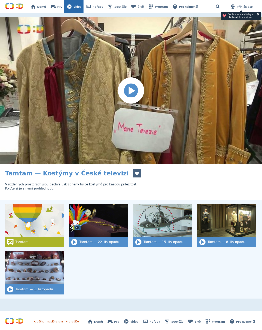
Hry (56, 6)
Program (158, 6)
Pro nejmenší (185, 6)
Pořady (94, 6)
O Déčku (39, 321)
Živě (137, 6)
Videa (73, 6)
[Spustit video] (131, 90)
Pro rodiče (72, 321)
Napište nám (55, 321)
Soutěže (116, 6)
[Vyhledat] (217, 6)
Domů (38, 6)
